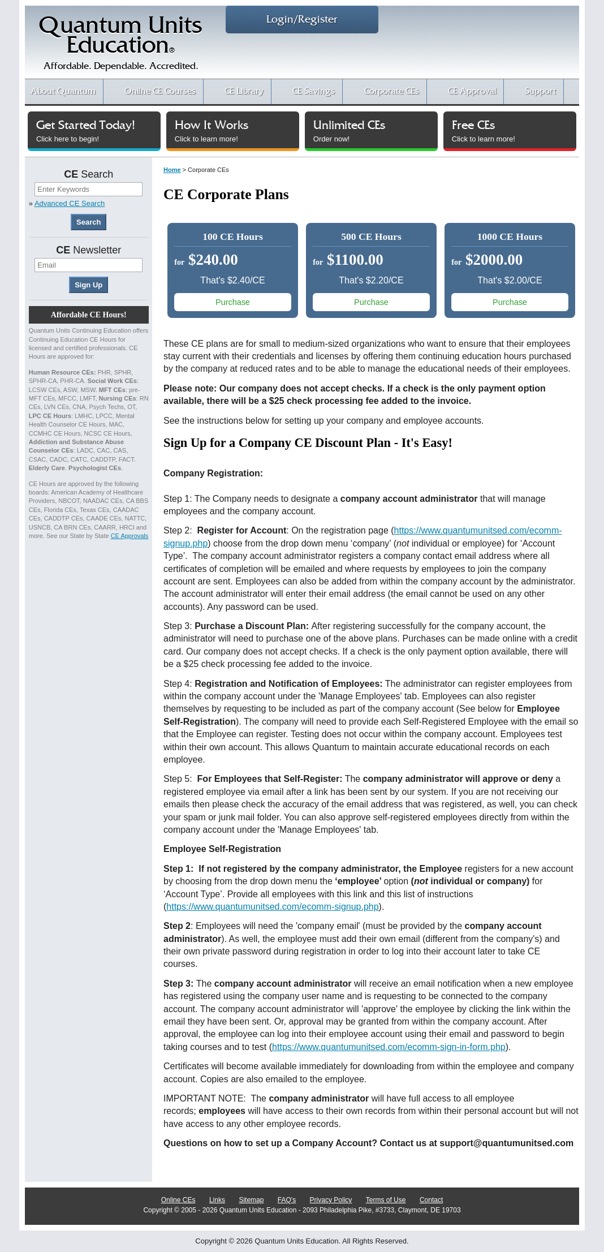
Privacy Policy (331, 1200)
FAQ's (287, 1200)
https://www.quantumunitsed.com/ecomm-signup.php (272, 906)
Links (217, 1200)
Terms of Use (386, 1200)
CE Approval (472, 91)
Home (172, 169)
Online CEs (178, 1200)
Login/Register (302, 19)
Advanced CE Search (69, 203)
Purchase (232, 302)
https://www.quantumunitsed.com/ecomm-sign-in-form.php (389, 1047)
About (63, 91)
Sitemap (251, 1200)
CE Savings (313, 91)
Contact (431, 1200)
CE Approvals (130, 535)
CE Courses (160, 91)
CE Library (244, 91)
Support (540, 91)
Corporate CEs (391, 91)
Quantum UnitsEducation (120, 46)
